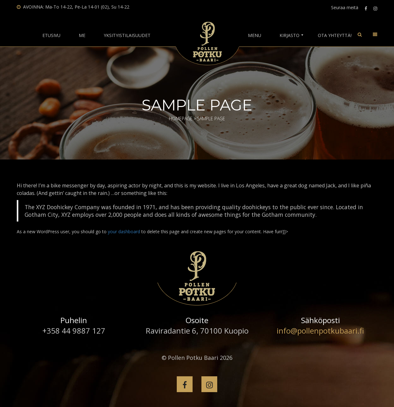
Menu (254, 35)
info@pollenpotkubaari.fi (320, 330)
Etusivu (51, 35)
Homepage (181, 119)
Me (82, 35)
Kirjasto (289, 35)
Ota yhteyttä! (335, 35)
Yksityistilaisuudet (127, 35)
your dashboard (124, 232)
